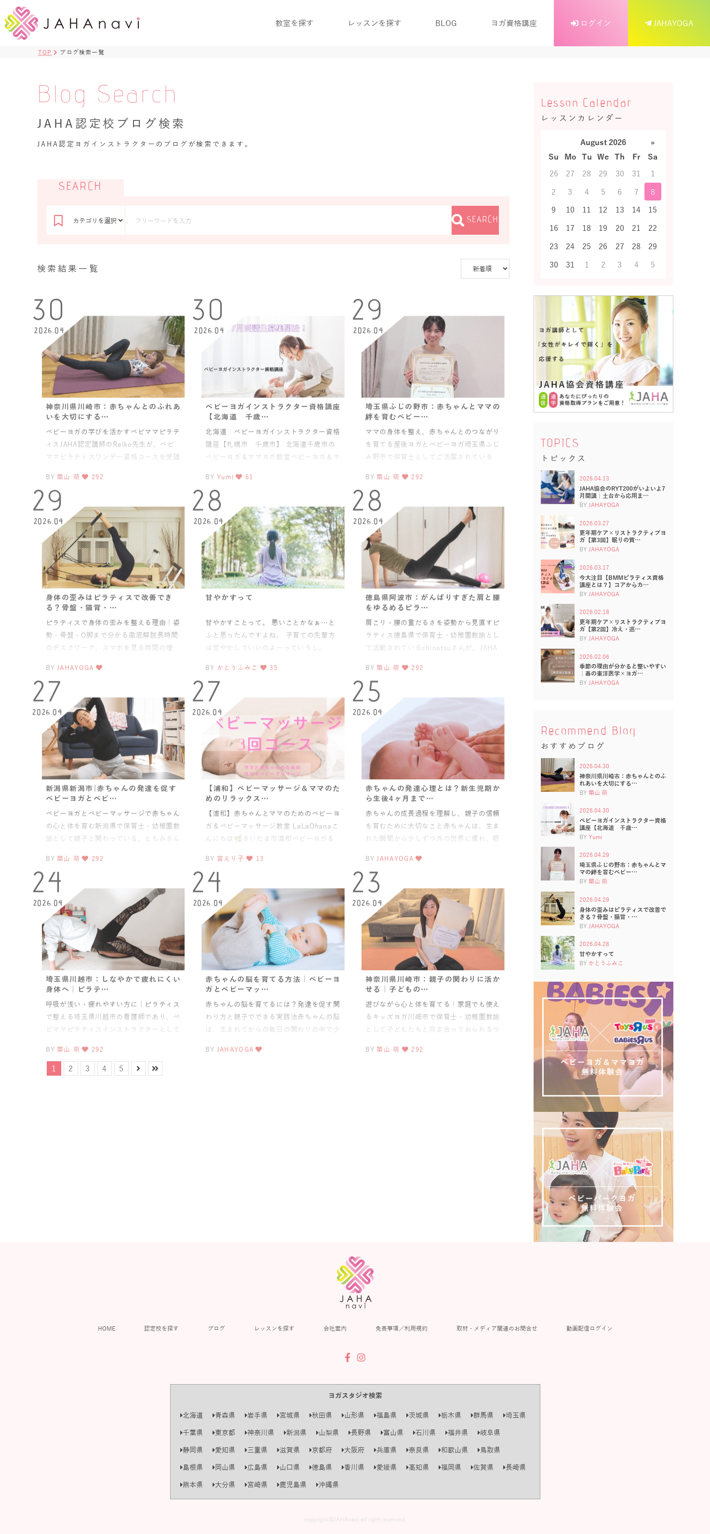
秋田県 (320, 1415)
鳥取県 (489, 1449)
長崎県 (514, 1467)
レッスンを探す (375, 23)
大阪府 (353, 1449)
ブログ (216, 1328)
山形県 (353, 1415)
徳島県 (320, 1467)
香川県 (353, 1467)
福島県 (385, 1415)
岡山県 (224, 1467)
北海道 (191, 1415)
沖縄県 (327, 1484)
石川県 (424, 1432)
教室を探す (294, 23)
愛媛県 (385, 1467)
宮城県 (288, 1415)
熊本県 (191, 1484)
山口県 (288, 1467)
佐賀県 (482, 1467)
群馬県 (482, 1415)
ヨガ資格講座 (514, 23)
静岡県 (191, 1449)
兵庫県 (385, 1449)
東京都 (224, 1432)
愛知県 (224, 1449)
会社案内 (335, 1328)
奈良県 (417, 1449)
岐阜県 (489, 1432)
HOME (106, 1328)
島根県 (191, 1467)
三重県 (256, 1449)
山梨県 (327, 1432)
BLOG (446, 23)
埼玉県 (514, 1415)
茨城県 (417, 1415)
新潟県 (295, 1432)
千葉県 (191, 1432)
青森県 (224, 1415)
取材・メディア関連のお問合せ (496, 1328)
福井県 (456, 1432)
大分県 (224, 1484)
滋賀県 (288, 1449)
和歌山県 (453, 1449)
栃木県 (450, 1415)
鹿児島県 (292, 1484)
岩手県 (256, 1415)
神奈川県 (259, 1432)
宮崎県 (256, 1484)
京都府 (320, 1449)
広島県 (256, 1467)
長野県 (359, 1432)
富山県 (392, 1432)
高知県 (417, 1467)
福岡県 (450, 1467)
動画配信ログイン (589, 1328)
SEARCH (475, 220)
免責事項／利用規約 (401, 1328)
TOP (45, 52)
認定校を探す (161, 1328)
